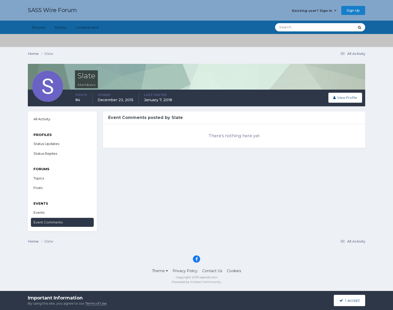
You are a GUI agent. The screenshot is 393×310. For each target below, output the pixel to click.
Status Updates (46, 144)
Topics (38, 178)
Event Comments (48, 222)
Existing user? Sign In (314, 10)
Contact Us (212, 271)
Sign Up (353, 10)
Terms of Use (96, 303)
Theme (160, 271)
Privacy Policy (185, 271)
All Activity (41, 119)
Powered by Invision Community (196, 282)
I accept (349, 300)
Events (39, 212)
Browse (38, 27)
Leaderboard (87, 27)
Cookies (234, 271)
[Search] (298, 27)
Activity (61, 27)
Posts (37, 188)
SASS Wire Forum (52, 10)
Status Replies (45, 153)
